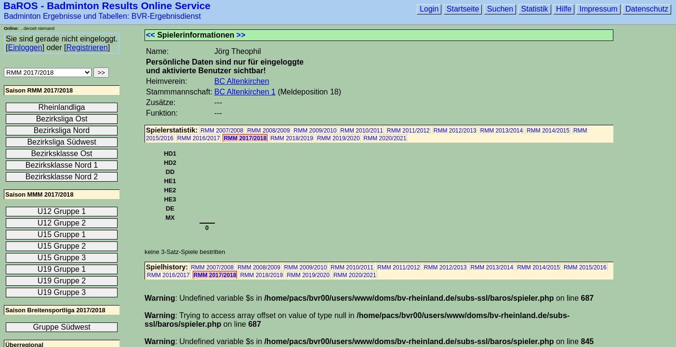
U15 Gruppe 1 (62, 234)
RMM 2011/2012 (408, 130)
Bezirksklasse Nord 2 (62, 177)
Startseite (463, 9)
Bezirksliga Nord (62, 130)
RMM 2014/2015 (548, 130)
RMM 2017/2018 (245, 138)
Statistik (534, 9)
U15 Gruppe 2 (62, 246)
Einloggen (25, 47)
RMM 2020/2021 (385, 138)
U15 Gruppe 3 (62, 258)
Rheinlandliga (62, 107)
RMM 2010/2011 (361, 130)
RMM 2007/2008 (221, 130)
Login (429, 9)
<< (150, 35)
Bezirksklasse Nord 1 (62, 165)
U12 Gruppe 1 (62, 211)
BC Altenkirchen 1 (245, 92)
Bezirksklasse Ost (61, 153)
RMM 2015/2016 (585, 267)
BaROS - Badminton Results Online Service (107, 5)
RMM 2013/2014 (501, 130)
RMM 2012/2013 (455, 130)
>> (241, 35)
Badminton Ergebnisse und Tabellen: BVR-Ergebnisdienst (102, 16)
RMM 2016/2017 (198, 138)
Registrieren (86, 47)
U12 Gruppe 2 (62, 223)
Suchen (500, 9)
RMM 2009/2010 (315, 130)
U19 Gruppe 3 (62, 292)
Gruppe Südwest (61, 327)
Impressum (598, 9)
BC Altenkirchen (241, 81)
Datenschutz (646, 9)
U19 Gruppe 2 (62, 281)
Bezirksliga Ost (62, 119)
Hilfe (563, 9)
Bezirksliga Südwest (61, 142)
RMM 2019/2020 (338, 138)
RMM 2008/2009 (268, 130)
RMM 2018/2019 (291, 138)
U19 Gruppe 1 (62, 269)
